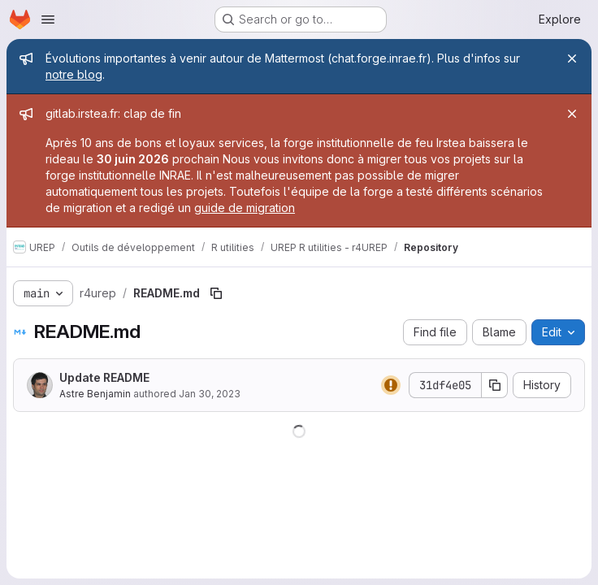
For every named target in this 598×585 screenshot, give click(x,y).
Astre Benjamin (95, 394)
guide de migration (244, 207)
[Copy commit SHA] (495, 385)
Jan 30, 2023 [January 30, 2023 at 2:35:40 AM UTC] (209, 394)
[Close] (572, 58)
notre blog (74, 74)
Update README (104, 377)
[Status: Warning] (391, 385)
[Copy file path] (216, 293)
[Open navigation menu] (48, 19)
